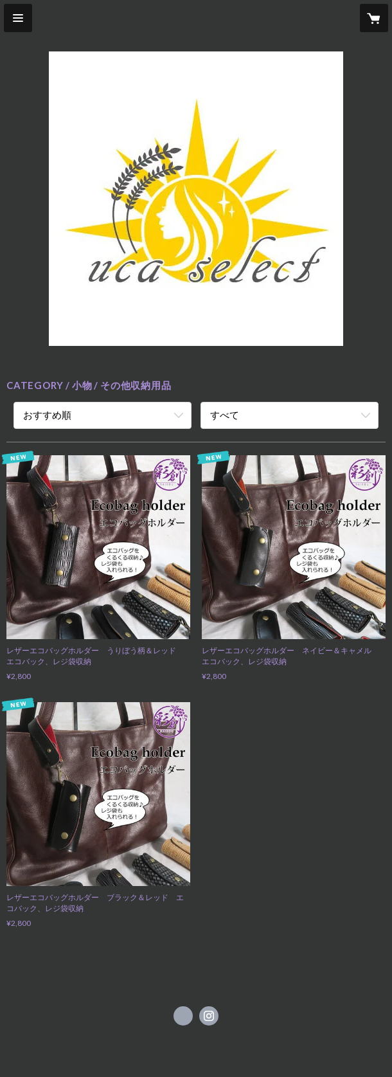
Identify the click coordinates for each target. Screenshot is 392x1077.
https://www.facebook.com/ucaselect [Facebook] (183, 1016)
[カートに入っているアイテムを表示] (374, 18)
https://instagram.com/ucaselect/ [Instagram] (208, 1016)
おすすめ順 (47, 415)
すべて (224, 415)
